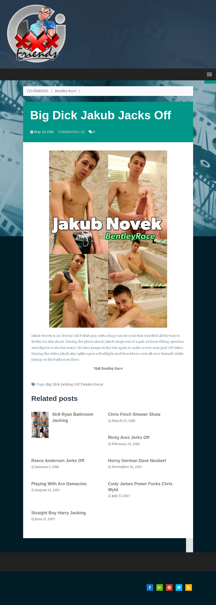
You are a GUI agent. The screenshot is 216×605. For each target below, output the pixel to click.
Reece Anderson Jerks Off (57, 460)
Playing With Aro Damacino (59, 483)
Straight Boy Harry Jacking (58, 513)
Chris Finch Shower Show (134, 414)
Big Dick (53, 384)
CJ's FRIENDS (37, 91)
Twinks (86, 384)
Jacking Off (70, 384)
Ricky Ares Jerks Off (128, 437)
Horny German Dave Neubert (137, 460)
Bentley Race (65, 91)
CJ (82, 132)
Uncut (98, 384)
